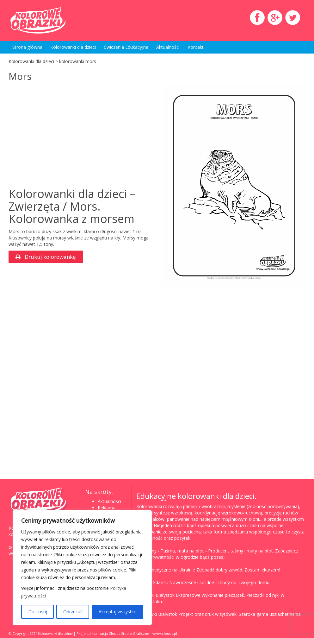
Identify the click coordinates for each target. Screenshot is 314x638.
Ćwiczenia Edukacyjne (126, 47)
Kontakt (196, 47)
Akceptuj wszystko (118, 612)
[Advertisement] (62, 135)
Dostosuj (37, 612)
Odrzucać (73, 612)
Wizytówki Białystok (156, 614)
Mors (20, 76)
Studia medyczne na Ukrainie (165, 570)
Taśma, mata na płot (182, 551)
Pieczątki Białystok (155, 595)
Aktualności (168, 47)
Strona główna (27, 47)
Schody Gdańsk (152, 582)
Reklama (106, 508)
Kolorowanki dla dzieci (73, 47)
